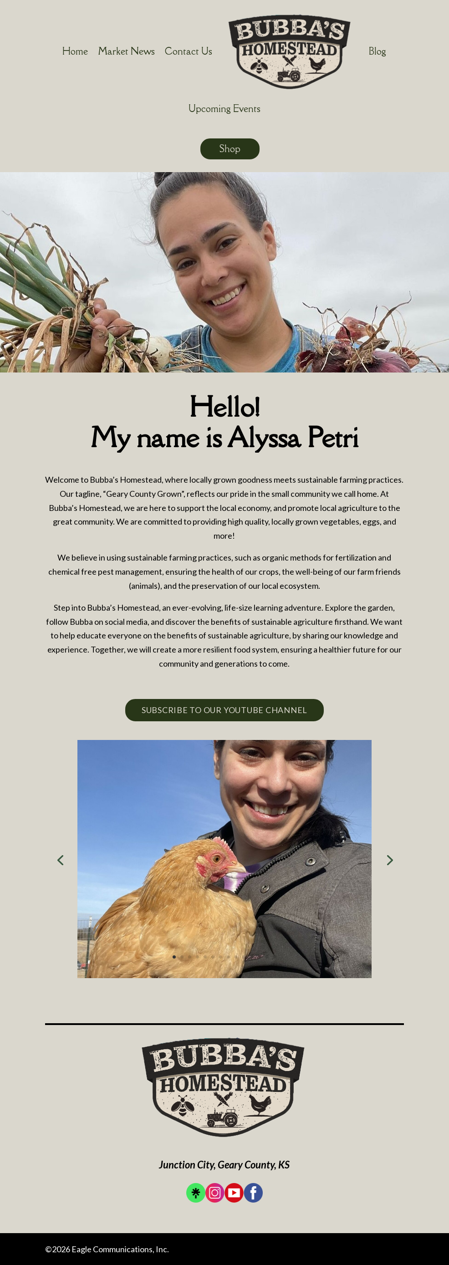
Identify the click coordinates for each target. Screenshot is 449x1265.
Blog (377, 51)
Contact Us (188, 51)
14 (274, 957)
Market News (126, 51)
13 (267, 957)
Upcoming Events (224, 108)
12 (259, 957)
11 (251, 957)
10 (243, 957)
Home (75, 51)
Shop (229, 149)
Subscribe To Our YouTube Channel (224, 710)
